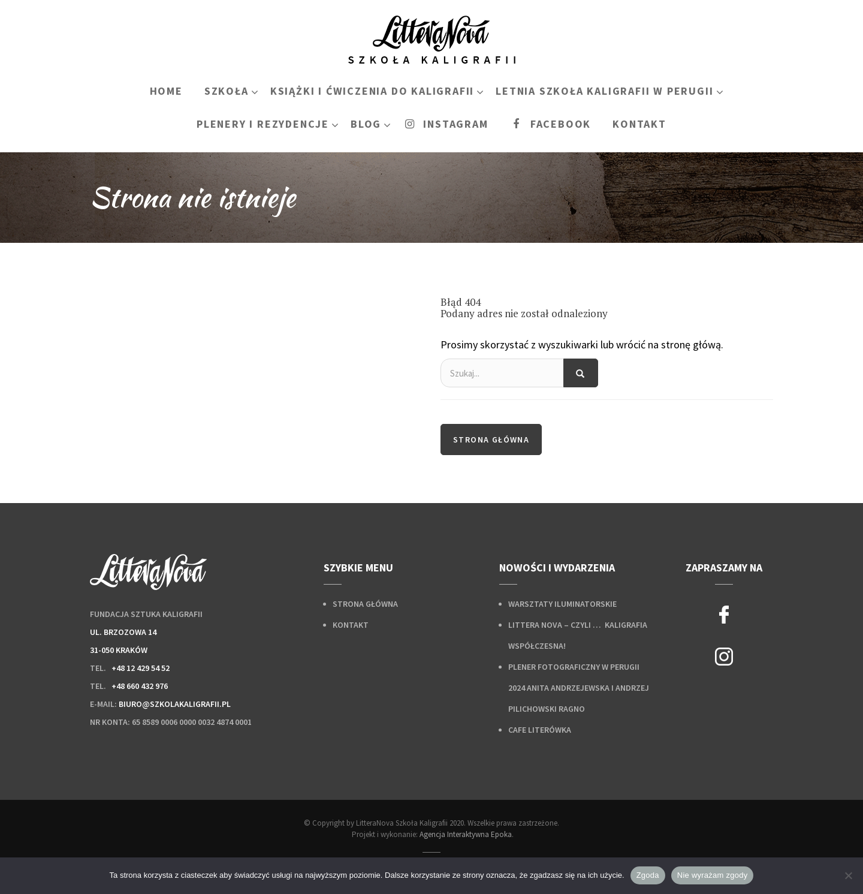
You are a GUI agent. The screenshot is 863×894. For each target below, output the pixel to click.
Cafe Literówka (539, 729)
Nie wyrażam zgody (712, 875)
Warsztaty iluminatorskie (562, 603)
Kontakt (351, 624)
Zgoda (647, 875)
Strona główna (491, 439)
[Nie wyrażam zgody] (848, 875)
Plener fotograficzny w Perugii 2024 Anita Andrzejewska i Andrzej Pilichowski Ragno (578, 687)
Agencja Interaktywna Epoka (466, 834)
